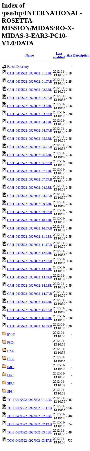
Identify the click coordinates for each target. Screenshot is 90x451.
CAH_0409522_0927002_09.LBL (29, 204)
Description (81, 55)
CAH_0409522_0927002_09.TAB (29, 212)
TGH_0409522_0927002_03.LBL (29, 432)
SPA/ (10, 383)
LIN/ (10, 375)
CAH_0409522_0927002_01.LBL (29, 73)
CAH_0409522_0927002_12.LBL (29, 253)
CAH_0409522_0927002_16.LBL (29, 318)
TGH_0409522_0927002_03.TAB (29, 440)
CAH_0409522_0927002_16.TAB (29, 326)
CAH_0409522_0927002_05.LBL (29, 138)
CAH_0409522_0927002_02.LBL (29, 89)
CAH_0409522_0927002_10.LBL (29, 220)
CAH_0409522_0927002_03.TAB (29, 114)
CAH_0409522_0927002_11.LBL (29, 236)
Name (29, 55)
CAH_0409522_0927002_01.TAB (29, 81)
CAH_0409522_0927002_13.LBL (29, 269)
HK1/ (10, 350)
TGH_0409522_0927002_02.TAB (29, 424)
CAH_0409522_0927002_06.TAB (29, 163)
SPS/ (10, 391)
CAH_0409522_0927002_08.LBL (29, 187)
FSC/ (10, 342)
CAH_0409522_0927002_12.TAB (29, 261)
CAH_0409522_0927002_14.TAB (29, 293)
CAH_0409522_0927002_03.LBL (29, 106)
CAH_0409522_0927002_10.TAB (29, 228)
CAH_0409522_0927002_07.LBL (29, 171)
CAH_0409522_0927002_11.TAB (29, 244)
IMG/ (10, 367)
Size (69, 55)
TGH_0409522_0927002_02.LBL (29, 416)
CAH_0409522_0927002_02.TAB (29, 98)
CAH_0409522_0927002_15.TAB (29, 310)
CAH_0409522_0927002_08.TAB (29, 195)
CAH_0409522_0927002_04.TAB (29, 130)
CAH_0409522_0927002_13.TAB (29, 277)
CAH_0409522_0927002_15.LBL (29, 302)
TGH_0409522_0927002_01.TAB (29, 408)
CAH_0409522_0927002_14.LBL (29, 285)
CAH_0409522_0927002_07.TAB (29, 179)
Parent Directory (18, 66)
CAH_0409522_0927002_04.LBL (29, 122)
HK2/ (10, 359)
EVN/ (11, 334)
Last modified (59, 55)
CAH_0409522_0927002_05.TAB (29, 146)
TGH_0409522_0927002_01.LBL (29, 399)
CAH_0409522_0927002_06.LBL (29, 155)
